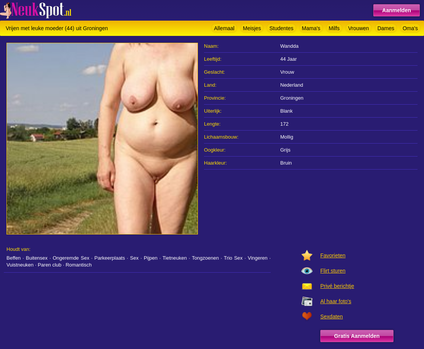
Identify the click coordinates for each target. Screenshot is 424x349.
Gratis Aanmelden (356, 336)
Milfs (334, 28)
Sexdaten (331, 316)
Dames (385, 28)
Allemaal (224, 28)
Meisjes (252, 28)
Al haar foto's (335, 301)
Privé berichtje (337, 286)
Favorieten (332, 255)
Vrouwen (358, 28)
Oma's (410, 28)
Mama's (311, 28)
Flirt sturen (332, 271)
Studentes (281, 28)
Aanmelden (396, 10)
